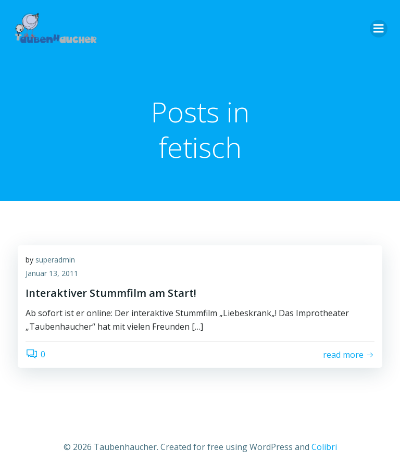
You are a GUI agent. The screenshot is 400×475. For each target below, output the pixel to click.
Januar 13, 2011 (52, 273)
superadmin (55, 260)
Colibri (324, 447)
